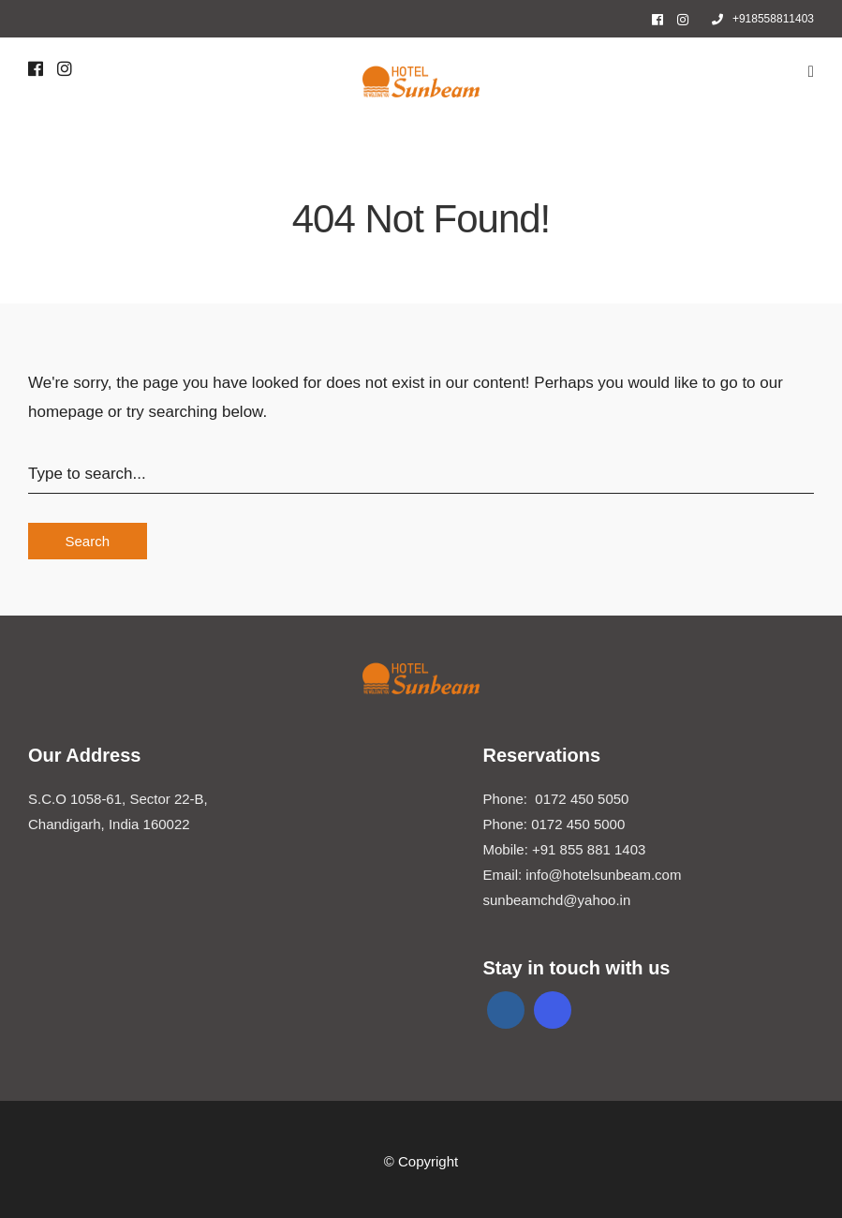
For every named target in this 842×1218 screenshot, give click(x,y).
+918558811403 (763, 18)
